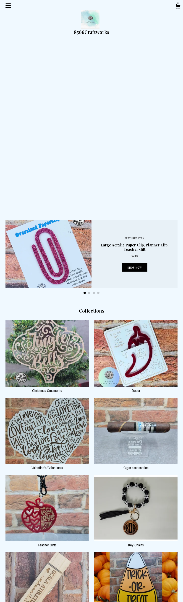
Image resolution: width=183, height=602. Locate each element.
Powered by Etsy (149, 592)
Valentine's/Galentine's (47, 294)
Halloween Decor (136, 448)
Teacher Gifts (47, 371)
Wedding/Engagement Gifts (47, 526)
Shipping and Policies (64, 586)
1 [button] (85, 122)
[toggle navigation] (8, 5)
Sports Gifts (47, 448)
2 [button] (89, 122)
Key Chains (136, 371)
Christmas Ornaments (47, 217)
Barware (136, 526)
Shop (53, 580)
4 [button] (98, 122)
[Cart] (177, 6)
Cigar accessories (136, 294)
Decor (136, 217)
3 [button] (94, 122)
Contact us (57, 592)
